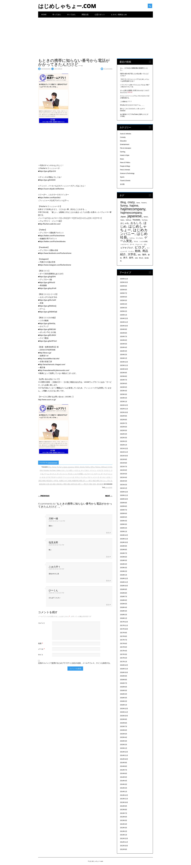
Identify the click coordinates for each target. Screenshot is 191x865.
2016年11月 (124, 669)
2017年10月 (124, 629)
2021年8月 (123, 463)
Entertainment (52, 462)
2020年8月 (123, 506)
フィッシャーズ (68, 477)
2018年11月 (124, 582)
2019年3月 (123, 567)
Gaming (122, 152)
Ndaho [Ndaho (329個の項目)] (122, 220)
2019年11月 (124, 539)
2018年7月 (123, 596)
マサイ (77, 477)
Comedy (123, 137)
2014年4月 (123, 781)
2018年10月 (124, 586)
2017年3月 (123, 654)
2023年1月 (123, 401)
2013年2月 (123, 831)
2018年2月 (123, 614)
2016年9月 (123, 676)
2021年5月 (123, 474)
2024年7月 (123, 336)
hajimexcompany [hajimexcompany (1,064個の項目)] (131, 212)
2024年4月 (123, 347)
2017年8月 (123, 636)
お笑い (70, 470)
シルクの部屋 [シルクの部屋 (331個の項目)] (143, 241)
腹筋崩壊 (42, 484)
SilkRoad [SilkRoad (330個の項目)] (128, 220)
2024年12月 (124, 318)
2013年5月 (123, 820)
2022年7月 (123, 423)
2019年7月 (123, 553)
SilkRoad (104, 467)
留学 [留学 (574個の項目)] (131, 258)
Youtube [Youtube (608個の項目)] (136, 220)
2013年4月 (123, 824)
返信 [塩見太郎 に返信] (107, 557)
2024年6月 (123, 340)
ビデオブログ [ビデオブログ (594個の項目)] (126, 248)
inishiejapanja (45, 68)
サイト (40, 654)
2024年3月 (123, 351)
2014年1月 (123, 791)
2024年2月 (123, 354)
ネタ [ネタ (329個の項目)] (145, 244)
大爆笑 (61, 481)
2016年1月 (123, 705)
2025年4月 (123, 304)
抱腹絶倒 (75, 481)
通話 (68, 484)
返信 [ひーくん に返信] (107, 605)
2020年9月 (123, 503)
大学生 (55, 481)
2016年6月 (123, 687)
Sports (122, 177)
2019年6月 (123, 557)
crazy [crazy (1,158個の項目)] (131, 202)
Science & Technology (127, 173)
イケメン (93, 470)
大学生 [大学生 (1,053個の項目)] (132, 254)
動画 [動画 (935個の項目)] (137, 250)
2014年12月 (124, 752)
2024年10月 (124, 326)
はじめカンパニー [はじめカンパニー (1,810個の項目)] (134, 232)
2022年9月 (123, 416)
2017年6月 (123, 643)
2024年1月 (123, 358)
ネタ (43, 477)
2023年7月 (123, 380)
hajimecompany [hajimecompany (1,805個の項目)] (132, 209)
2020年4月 (123, 521)
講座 (53, 484)
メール (41, 649)
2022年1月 (123, 445)
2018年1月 (123, 618)
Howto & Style (124, 155)
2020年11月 (124, 495)
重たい (80, 484)
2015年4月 (123, 737)
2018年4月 (123, 607)
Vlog (41, 470)
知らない (103, 481)
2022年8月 (123, 419)
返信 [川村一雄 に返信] (107, 533)
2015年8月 (123, 723)
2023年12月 (124, 362)
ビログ (59, 477)
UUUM (109, 467)
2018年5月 (123, 604)
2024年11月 (124, 322)
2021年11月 (124, 452)
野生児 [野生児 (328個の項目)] (141, 258)
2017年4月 (123, 651)
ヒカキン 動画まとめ (119, 14)
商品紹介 (49, 481)
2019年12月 (124, 535)
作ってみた (57, 14)
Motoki (82, 467)
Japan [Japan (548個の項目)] (123, 216)
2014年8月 (123, 766)
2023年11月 (124, 365)
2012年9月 (123, 849)
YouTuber (52, 470)
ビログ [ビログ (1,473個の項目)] (140, 247)
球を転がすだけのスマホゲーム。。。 (132, 105)
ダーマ (102, 474)
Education (123, 141)
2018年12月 (124, 578)
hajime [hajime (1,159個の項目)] (134, 205)
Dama (54, 467)
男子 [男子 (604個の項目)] (125, 257)
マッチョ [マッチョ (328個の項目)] (131, 251)
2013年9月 (123, 806)
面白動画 (100, 484)
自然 (47, 484)
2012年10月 (124, 846)
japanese (71, 467)
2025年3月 (123, 308)
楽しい (85, 481)
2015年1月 (123, 748)
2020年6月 (123, 513)
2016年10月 (124, 672)
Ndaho (87, 467)
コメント (41, 623)
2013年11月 (124, 799)
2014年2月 (123, 788)
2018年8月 (123, 593)
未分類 (122, 184)
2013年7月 (123, 813)
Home (43, 14)
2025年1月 (123, 315)
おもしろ (64, 470)
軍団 (64, 484)
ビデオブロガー (51, 477)
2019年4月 (123, 564)
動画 (43, 481)
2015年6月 (123, 730)
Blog (49, 467)
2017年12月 (124, 622)
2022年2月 (123, 441)
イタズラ (100, 470)
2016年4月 (123, 694)
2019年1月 (123, 575)
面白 (94, 484)
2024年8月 (123, 333)
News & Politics (125, 162)
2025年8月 (123, 290)
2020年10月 (124, 499)
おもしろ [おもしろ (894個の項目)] (136, 223)
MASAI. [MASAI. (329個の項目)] (146, 217)
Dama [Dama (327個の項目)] (138, 202)
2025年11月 (124, 279)
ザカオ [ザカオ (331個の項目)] (136, 241)
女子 (65, 481)
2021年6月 (123, 470)
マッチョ (83, 477)
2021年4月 (123, 477)
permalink (108, 487)
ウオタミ (107, 470)
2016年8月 (123, 680)
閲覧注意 (85, 14)
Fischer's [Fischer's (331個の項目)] (144, 202)
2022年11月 (124, 409)
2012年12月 (124, 838)
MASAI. (77, 467)
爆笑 (97, 481)
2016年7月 (123, 683)
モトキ (102, 477)
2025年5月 (123, 300)
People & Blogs (125, 166)
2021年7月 (123, 466)
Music (122, 159)
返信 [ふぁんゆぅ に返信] (107, 581)
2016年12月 (124, 665)
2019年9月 (123, 546)
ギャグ (59, 474)
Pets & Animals (125, 170)
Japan (65, 467)
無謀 (94, 481)
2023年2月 (123, 398)
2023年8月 (123, 376)
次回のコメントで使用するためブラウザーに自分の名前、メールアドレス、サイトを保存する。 (74, 663)
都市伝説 (74, 484)
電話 (90, 484)
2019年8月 (123, 549)
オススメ (52, 474)
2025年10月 (124, 282)
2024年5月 (123, 344)
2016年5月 (123, 690)
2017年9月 (123, 633)
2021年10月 (124, 456)
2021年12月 (124, 448)
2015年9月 (123, 719)
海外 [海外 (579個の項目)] (144, 254)
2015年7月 (123, 726)
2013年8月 (123, 809)
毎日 (90, 481)
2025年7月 (123, 293)
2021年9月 (123, 459)
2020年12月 (124, 492)
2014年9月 (123, 762)
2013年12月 (124, 795)
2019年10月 (124, 542)
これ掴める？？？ (126, 101)
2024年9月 (123, 329)
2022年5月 (123, 430)
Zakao (58, 470)
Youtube (46, 470)
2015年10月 (124, 716)
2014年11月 (124, 755)
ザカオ (69, 474)
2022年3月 (123, 438)
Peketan (97, 467)
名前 (41, 643)
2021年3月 (123, 481)
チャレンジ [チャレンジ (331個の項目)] (138, 244)
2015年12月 (124, 708)
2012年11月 (124, 842)
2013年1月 (123, 835)
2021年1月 (123, 488)
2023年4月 (123, 391)
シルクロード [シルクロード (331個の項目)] (124, 244)
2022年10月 (124, 412)
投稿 (69, 481)
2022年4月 (123, 434)
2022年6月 (123, 427)
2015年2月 (123, 744)
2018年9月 (123, 589)
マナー (89, 477)
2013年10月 (124, 802)
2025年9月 (123, 286)
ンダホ (107, 477)
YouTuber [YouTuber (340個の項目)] (144, 220)
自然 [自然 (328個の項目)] (136, 258)
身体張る (59, 484)
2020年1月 (123, 531)
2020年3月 (123, 524)
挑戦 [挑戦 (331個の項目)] (139, 255)
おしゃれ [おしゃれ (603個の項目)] (124, 223)
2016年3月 (123, 698)
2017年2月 (123, 658)
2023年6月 (123, 383)
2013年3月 (123, 828)
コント (64, 474)
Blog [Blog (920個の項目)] (123, 202)
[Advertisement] (95, 36)
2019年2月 (123, 571)
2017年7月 (123, 640)
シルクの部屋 (77, 474)
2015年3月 (123, 741)
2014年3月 (123, 784)
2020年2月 (123, 528)
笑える (109, 481)
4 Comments (108, 68)
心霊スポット (100, 14)
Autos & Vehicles (125, 134)
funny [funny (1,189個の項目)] (124, 205)
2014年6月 (123, 773)
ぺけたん (77, 470)
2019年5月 (123, 560)
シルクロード (88, 474)
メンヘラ (96, 477)
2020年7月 (123, 510)
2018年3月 (123, 611)
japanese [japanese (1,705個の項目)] (135, 216)
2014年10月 (124, 759)
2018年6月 (123, 600)
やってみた (71, 14)
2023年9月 (123, 373)
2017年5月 (123, 647)
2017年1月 (123, 661)
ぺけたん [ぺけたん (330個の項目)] (132, 238)
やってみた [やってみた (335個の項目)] (139, 238)
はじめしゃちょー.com (67, 6)
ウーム (46, 474)
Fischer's (60, 467)
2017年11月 (124, 625)
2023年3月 (123, 394)
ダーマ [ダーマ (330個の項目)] (132, 244)
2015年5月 (123, 734)
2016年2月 (123, 701)
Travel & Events (125, 180)
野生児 (86, 484)
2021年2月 (123, 485)
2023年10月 (124, 369)
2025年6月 (123, 297)
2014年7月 (123, 770)
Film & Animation (125, 148)
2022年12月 (124, 405)
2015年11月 (124, 712)
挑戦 (80, 481)
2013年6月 (123, 817)
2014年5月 (123, 777)
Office (92, 467)
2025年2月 (123, 311)
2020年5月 (123, 517)
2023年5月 (123, 387)
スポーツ (96, 474)
